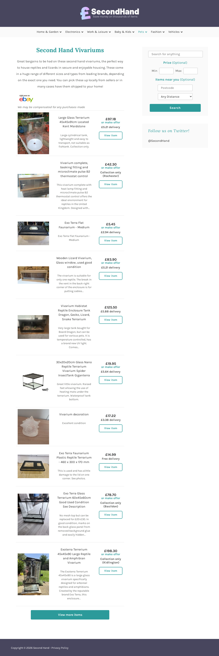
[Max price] (190, 71)
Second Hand (41, 648)
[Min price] (166, 71)
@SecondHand (158, 141)
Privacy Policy (59, 648)
